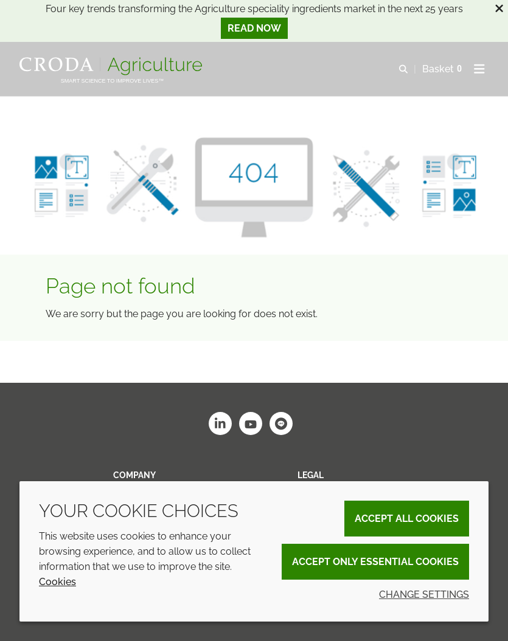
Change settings (424, 594)
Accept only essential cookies (375, 561)
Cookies (57, 582)
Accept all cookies (407, 518)
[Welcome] (112, 66)
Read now (254, 28)
